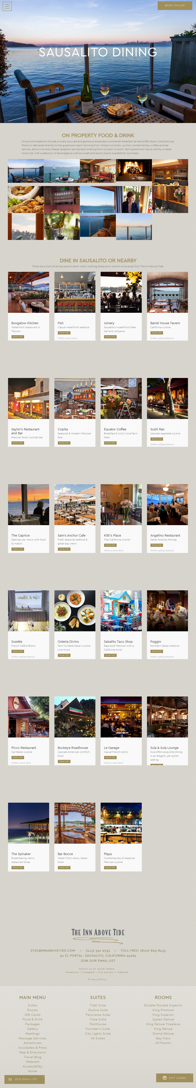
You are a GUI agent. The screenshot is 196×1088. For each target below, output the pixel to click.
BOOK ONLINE (175, 5)
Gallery (32, 1029)
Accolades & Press (32, 1047)
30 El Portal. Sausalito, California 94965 (98, 955)
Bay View (163, 1038)
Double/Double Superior (163, 1005)
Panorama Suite (98, 1014)
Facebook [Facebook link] (72, 972)
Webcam (32, 1061)
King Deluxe (163, 1029)
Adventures (33, 1043)
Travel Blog (32, 1057)
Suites (32, 1005)
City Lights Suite (98, 1033)
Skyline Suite (98, 1010)
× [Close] (43, 1076)
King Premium (163, 1010)
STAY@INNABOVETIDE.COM (52, 950)
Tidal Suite (98, 1005)
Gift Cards (33, 1014)
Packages (32, 1024)
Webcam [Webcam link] (123, 972)
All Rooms (163, 1043)
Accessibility (32, 1066)
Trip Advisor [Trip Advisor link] (106, 972)
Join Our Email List (98, 960)
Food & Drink (33, 1019)
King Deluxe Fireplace (163, 1024)
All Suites (98, 1038)
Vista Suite (98, 1019)
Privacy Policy (97, 979)
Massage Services (33, 1038)
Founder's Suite (98, 1029)
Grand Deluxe (163, 1033)
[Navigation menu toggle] (7, 6)
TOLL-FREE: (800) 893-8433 (143, 950)
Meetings (32, 1033)
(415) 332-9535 (98, 950)
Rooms (32, 1010)
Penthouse (98, 1024)
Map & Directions (32, 1052)
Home (32, 1071)
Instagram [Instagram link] (88, 972)
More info (17, 337)
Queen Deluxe (163, 1019)
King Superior (163, 1014)
